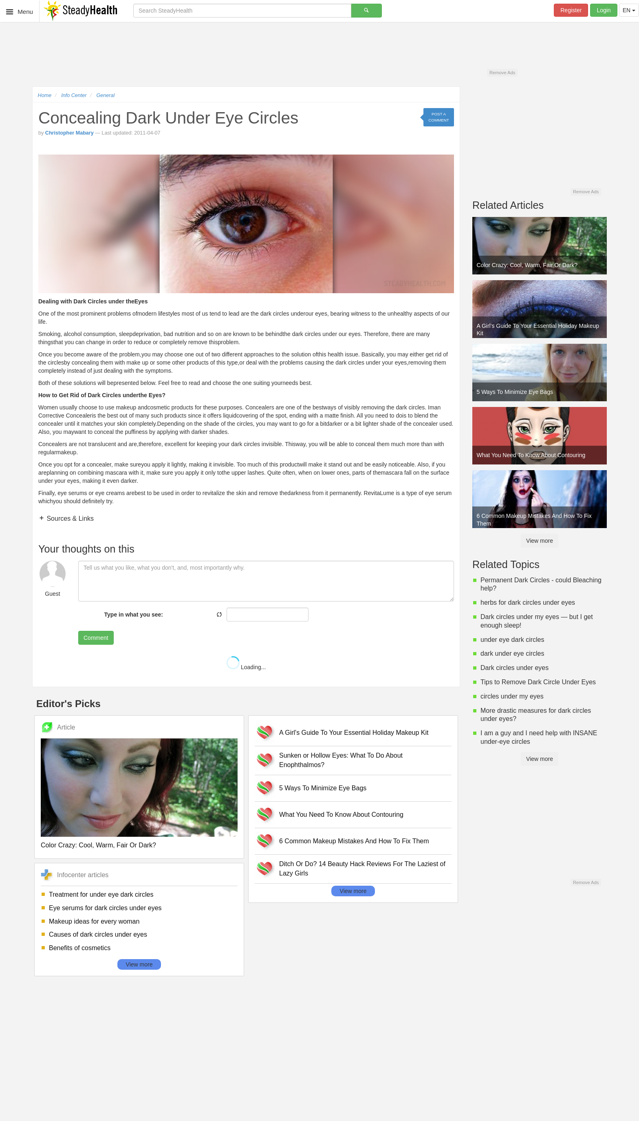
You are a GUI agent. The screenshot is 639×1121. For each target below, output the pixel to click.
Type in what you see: (133, 614)
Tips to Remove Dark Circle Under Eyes (538, 682)
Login (603, 10)
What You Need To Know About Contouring (341, 814)
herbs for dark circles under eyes (527, 602)
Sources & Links (69, 518)
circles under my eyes (512, 696)
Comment (96, 638)
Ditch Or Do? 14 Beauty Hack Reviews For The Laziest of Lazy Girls (362, 868)
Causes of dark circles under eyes (98, 934)
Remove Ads (502, 72)
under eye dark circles (512, 639)
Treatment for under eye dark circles (101, 894)
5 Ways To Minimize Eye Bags (322, 788)
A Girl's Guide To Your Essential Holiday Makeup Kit (354, 732)
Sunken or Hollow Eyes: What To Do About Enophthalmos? (341, 760)
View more (139, 964)
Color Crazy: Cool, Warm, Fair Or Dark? (98, 845)
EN (629, 10)
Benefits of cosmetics (79, 947)
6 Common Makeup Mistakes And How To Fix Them (354, 841)
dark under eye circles (512, 653)
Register (571, 10)
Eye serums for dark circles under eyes (105, 907)
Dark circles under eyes (514, 667)
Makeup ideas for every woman (94, 921)
